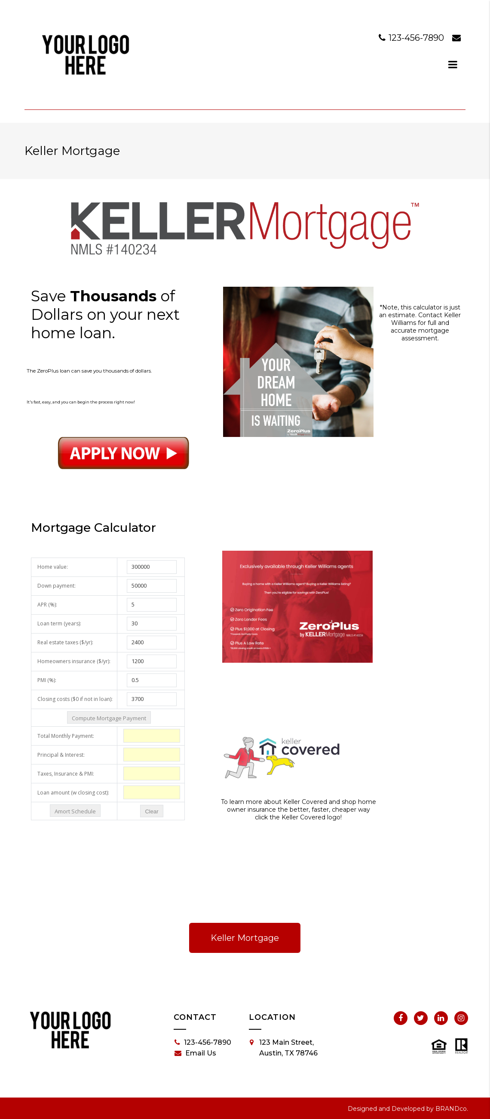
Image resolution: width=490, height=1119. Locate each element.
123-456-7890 (412, 38)
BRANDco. (451, 1109)
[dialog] (453, 64)
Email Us (195, 1053)
